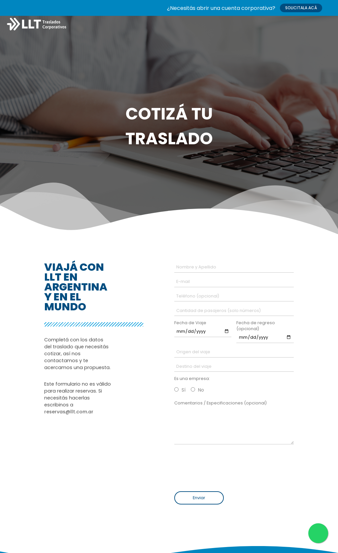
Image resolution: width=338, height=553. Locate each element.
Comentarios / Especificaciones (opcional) (220, 403)
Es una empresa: (192, 378)
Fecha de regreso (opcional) (255, 325)
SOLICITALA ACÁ (301, 8)
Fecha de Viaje (190, 323)
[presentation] (219, 466)
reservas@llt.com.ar (68, 411)
